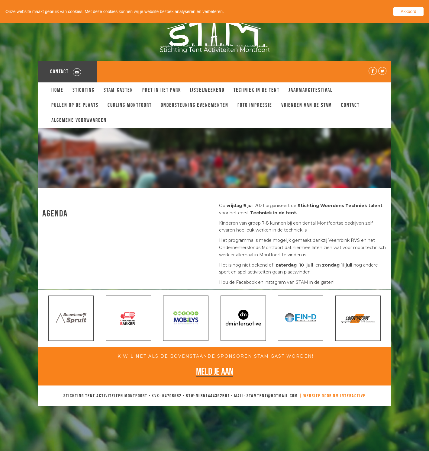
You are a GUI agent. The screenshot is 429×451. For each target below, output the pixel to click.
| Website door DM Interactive (332, 395)
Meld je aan (214, 371)
